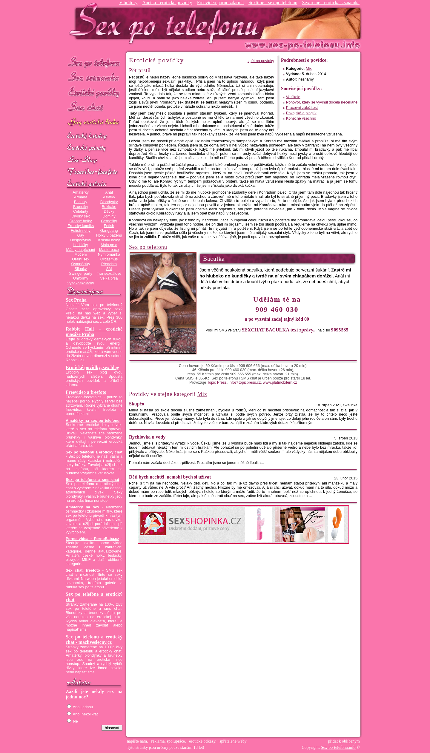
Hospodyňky (80, 240)
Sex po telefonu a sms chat (92, 480)
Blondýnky (109, 202)
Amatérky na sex (82, 507)
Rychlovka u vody (147, 436)
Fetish (109, 226)
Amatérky (80, 192)
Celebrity (80, 211)
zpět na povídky (261, 61)
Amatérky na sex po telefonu (92, 421)
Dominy (109, 216)
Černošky (109, 221)
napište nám (137, 741)
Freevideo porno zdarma (220, 2)
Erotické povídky (94, 92)
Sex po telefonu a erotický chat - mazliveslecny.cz (94, 639)
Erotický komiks (80, 226)
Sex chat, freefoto (83, 570)
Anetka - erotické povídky (167, 2)
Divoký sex (80, 216)
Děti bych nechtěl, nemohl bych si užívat (170, 476)
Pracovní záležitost (302, 108)
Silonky (81, 269)
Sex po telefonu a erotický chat (94, 452)
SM (109, 269)
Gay (80, 235)
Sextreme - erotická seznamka (331, 2)
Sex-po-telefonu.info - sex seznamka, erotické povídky (166, 23)
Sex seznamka (94, 77)
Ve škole (293, 97)
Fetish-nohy (80, 231)
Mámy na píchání (80, 250)
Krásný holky (109, 240)
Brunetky (80, 207)
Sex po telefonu (94, 62)
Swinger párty (80, 273)
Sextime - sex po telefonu (272, 2)
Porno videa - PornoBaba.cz (92, 539)
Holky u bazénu (109, 235)
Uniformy (80, 278)
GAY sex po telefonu (94, 122)
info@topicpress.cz (245, 382)
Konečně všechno (301, 118)
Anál (109, 192)
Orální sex (80, 259)
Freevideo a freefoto (86, 392)
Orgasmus (109, 259)
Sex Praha (76, 300)
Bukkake (109, 207)
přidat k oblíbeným (344, 741)
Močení (80, 254)
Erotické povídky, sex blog (92, 367)
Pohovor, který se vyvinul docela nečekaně (321, 102)
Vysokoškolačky (80, 283)
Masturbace (109, 250)
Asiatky (109, 197)
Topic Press (217, 382)
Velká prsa (109, 278)
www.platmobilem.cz (280, 382)
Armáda (80, 197)
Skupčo (136, 403)
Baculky (80, 202)
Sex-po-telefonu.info (338, 747)
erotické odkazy (202, 741)
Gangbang (109, 231)
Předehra (109, 264)
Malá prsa (109, 245)
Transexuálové (109, 273)
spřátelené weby (233, 741)
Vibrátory (128, 2)
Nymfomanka (109, 254)
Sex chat (94, 107)
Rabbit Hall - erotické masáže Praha (94, 331)
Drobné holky (81, 221)
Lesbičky (80, 245)
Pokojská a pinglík (301, 113)
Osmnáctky (80, 264)
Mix (309, 69)
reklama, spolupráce (168, 741)
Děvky (109, 211)
